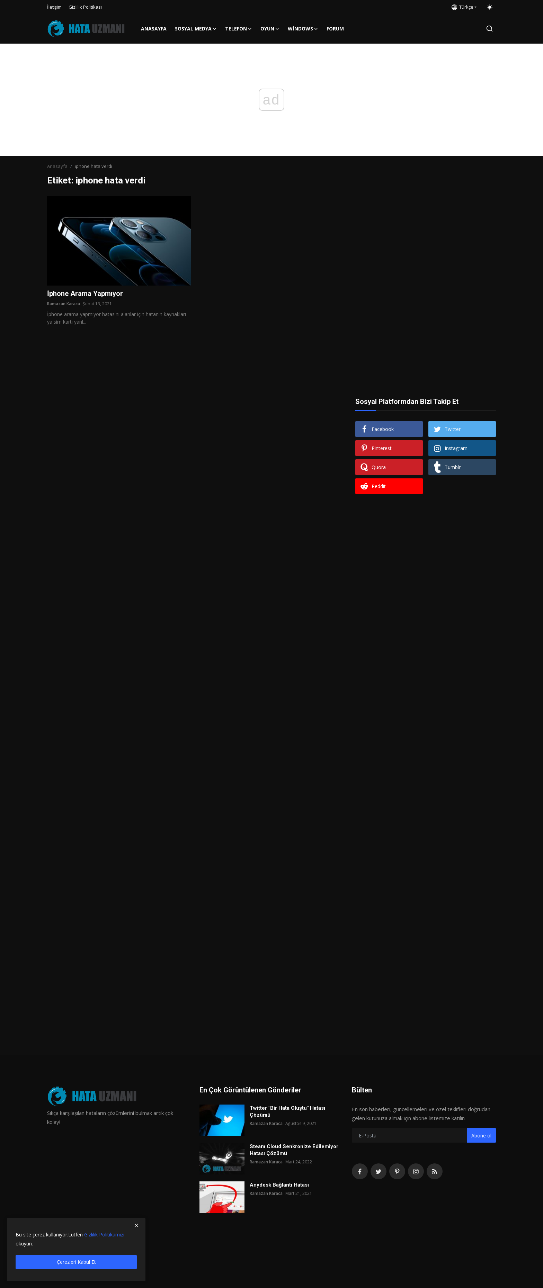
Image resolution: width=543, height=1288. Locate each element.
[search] (489, 28)
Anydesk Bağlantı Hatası (279, 1185)
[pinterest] (397, 1171)
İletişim (54, 7)
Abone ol (481, 1135)
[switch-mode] (489, 7)
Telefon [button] (238, 28)
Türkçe (462, 7)
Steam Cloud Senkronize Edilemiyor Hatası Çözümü (294, 1149)
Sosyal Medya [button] (196, 28)
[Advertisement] (426, 239)
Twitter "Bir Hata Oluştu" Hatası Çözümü (287, 1111)
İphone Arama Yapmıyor (85, 293)
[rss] (435, 1171)
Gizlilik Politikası (85, 7)
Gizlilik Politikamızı (104, 1234)
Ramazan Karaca (63, 304)
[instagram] (416, 1171)
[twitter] (378, 1171)
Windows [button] (303, 28)
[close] (136, 1225)
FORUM (335, 28)
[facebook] (360, 1171)
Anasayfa (154, 28)
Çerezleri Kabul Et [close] (76, 1262)
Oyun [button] (269, 28)
